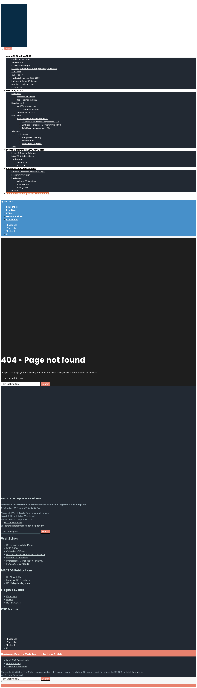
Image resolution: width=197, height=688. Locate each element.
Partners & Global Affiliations (24, 81)
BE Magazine (22, 187)
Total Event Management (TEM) (36, 128)
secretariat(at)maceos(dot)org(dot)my (24, 525)
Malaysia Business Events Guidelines (25, 554)
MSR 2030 (12, 548)
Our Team (16, 71)
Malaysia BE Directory (31, 137)
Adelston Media (134, 672)
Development (17, 103)
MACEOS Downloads (17, 563)
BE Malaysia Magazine (32, 143)
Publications (22, 134)
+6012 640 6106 (13, 522)
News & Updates (15, 216)
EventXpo (11, 210)
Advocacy (16, 131)
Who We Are (17, 62)
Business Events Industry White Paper (28, 171)
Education (16, 115)
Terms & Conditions (16, 666)
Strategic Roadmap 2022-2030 (25, 78)
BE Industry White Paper (20, 545)
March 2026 (22, 162)
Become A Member (27, 193)
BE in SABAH (12, 207)
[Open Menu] (2, 48)
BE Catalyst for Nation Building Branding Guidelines (34, 68)
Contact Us (16, 87)
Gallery (14, 190)
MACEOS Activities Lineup (22, 156)
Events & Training (25, 149)
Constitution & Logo (20, 65)
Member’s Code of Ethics (22, 84)
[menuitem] (101, 71)
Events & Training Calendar (23, 153)
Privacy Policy (13, 663)
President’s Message (20, 59)
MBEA (9, 213)
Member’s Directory (26, 112)
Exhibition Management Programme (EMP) (41, 125)
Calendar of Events (16, 551)
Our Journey (17, 75)
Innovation (16, 93)
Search (45, 383)
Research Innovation (26, 96)
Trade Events (17, 159)
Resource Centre (21, 168)
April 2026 (21, 165)
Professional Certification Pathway (32, 118)
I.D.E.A (14, 90)
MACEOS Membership (26, 106)
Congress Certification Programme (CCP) (41, 121)
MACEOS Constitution (18, 660)
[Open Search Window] (7, 234)
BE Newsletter (28, 140)
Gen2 (13, 146)
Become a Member (31, 109)
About (18, 56)
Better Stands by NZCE (27, 100)
